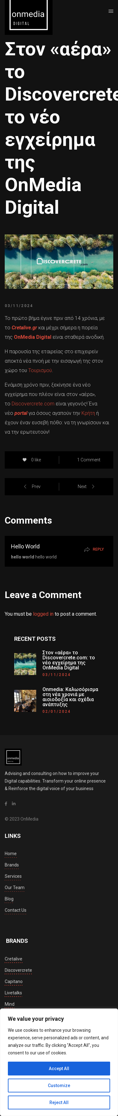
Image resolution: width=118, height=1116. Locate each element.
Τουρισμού (40, 370)
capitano (14, 981)
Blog (9, 898)
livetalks (13, 992)
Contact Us (15, 910)
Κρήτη (88, 413)
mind (9, 1004)
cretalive (13, 958)
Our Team (15, 887)
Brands (12, 864)
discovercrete (18, 970)
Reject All (59, 1102)
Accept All (59, 1068)
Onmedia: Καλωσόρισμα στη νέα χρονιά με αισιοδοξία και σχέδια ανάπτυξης (70, 697)
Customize (59, 1085)
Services (13, 876)
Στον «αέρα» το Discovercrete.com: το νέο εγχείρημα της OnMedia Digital (68, 660)
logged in (43, 614)
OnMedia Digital (32, 337)
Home (11, 853)
